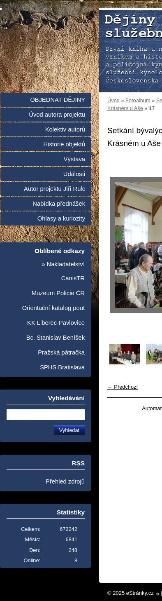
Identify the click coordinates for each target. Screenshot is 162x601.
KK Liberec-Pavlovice (56, 322)
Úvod (113, 100)
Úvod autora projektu (57, 114)
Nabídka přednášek (58, 203)
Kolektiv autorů (65, 129)
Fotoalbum (137, 100)
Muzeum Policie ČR (58, 293)
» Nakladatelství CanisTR (63, 271)
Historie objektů (64, 144)
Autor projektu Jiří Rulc (54, 188)
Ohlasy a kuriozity (61, 218)
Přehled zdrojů (65, 481)
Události (74, 174)
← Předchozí (122, 387)
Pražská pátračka (61, 352)
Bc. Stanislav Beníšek (55, 337)
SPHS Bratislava (62, 367)
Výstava (74, 159)
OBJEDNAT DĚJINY (57, 99)
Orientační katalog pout (53, 308)
